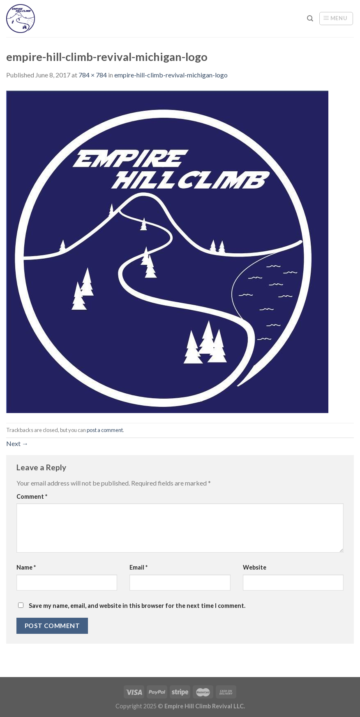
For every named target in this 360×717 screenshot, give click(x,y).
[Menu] (336, 18)
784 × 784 (92, 75)
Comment (31, 496)
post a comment (105, 430)
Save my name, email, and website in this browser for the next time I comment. (137, 605)
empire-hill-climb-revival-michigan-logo (171, 75)
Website (254, 567)
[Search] (310, 18)
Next (17, 443)
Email (138, 567)
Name (26, 567)
